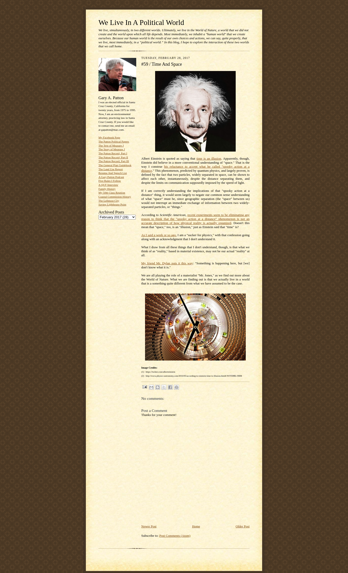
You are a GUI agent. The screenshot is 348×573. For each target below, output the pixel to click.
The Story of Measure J (111, 149)
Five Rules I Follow (109, 180)
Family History (107, 188)
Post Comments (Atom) (175, 536)
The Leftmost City (108, 200)
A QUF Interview (108, 184)
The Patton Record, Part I (112, 153)
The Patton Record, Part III (113, 161)
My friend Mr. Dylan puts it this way (167, 263)
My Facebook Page (109, 137)
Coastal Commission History (114, 196)
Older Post (243, 526)
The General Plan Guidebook (114, 165)
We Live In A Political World (141, 22)
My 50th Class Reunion (111, 192)
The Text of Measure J (111, 145)
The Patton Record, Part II (113, 157)
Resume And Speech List (112, 172)
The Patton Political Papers (113, 141)
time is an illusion (208, 158)
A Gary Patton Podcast (111, 176)
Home (196, 526)
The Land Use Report (110, 169)
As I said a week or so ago (158, 235)
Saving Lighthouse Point (112, 204)
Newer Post (148, 526)
